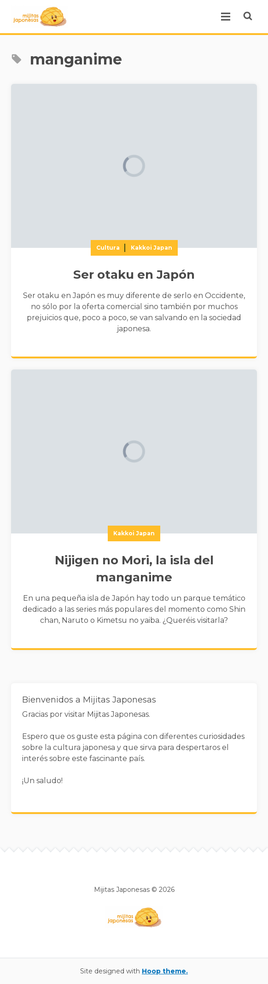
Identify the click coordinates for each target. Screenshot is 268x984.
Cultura (108, 247)
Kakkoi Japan (151, 247)
